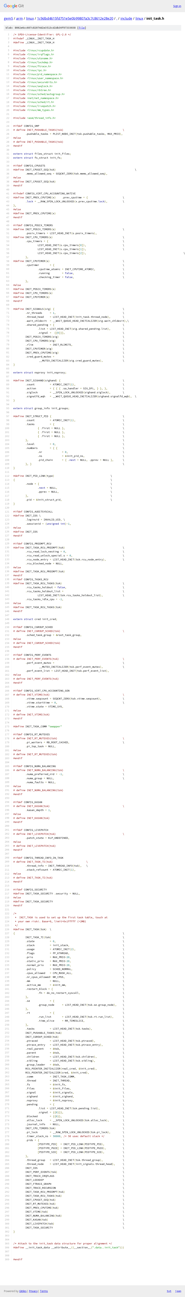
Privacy (33, 1291)
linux (30, 18)
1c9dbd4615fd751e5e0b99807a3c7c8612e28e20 (75, 18)
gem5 (8, 18)
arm (19, 18)
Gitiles (23, 1291)
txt (169, 1291)
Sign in (177, 6)
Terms (44, 1291)
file (82, 27)
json (178, 1291)
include (126, 18)
